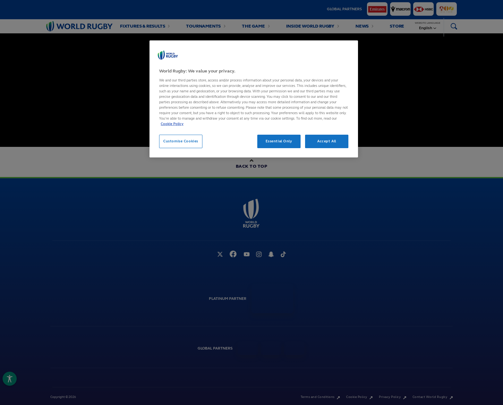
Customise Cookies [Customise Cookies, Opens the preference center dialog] (180, 141)
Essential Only (279, 141)
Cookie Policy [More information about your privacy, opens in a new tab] (172, 124)
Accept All (326, 141)
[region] (253, 98)
